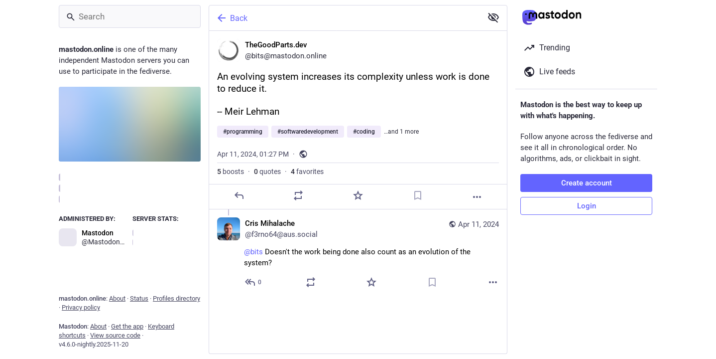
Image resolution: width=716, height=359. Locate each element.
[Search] (130, 16)
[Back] (344, 17)
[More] (477, 197)
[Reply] (239, 195)
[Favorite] (358, 195)
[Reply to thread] (253, 282)
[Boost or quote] (298, 195)
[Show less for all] (493, 17)
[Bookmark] (418, 195)
